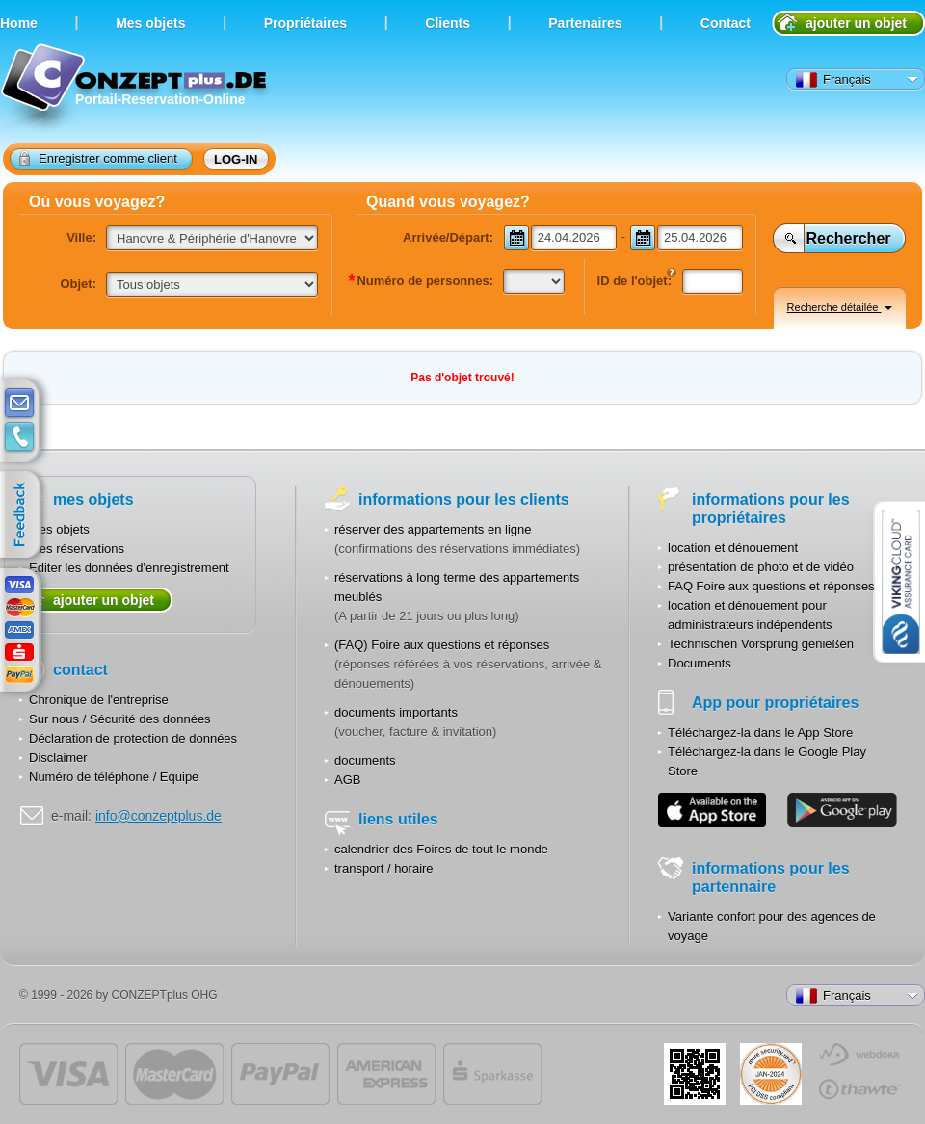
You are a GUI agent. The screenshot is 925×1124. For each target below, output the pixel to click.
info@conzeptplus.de (158, 815)
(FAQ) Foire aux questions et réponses (441, 645)
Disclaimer (58, 757)
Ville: (81, 237)
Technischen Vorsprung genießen (761, 644)
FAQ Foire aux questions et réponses (771, 586)
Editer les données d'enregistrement (129, 568)
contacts (19, 437)
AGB (347, 779)
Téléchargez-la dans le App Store (760, 732)
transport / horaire (384, 868)
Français (833, 80)
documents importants (396, 712)
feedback (24, 515)
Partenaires (584, 23)
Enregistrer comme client (98, 158)
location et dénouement (733, 547)
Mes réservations (76, 548)
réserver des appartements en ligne (433, 529)
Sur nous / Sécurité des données (120, 719)
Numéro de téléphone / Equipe (113, 777)
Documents (699, 663)
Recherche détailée (840, 307)
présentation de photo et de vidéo (761, 567)
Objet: (78, 283)
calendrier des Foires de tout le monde (441, 849)
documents (365, 760)
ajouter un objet (856, 23)
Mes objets (59, 529)
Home (19, 23)
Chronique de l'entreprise (99, 700)
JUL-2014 (771, 1074)
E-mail (19, 403)
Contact (725, 23)
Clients (447, 23)
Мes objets (150, 23)
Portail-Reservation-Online (136, 89)
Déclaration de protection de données (133, 738)
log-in (236, 159)
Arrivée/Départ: (448, 237)
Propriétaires (305, 23)
